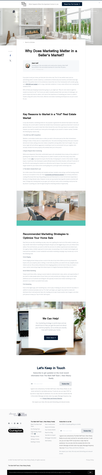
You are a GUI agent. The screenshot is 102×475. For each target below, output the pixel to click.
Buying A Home (35, 436)
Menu (77, 11)
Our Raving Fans (44, 11)
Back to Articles (30, 42)
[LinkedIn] (14, 423)
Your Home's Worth (50, 430)
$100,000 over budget (31, 84)
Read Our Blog (49, 432)
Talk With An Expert (50, 435)
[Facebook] (9, 423)
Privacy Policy (90, 460)
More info (73, 472)
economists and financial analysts (54, 174)
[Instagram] (20, 423)
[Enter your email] (46, 384)
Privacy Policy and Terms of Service (52, 398)
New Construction (50, 424)
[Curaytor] (15, 432)
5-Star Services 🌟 (31, 11)
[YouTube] (17, 423)
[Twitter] (11, 423)
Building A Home (35, 442)
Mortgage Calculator (50, 438)
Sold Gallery (48, 440)
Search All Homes (50, 427)
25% (32, 159)
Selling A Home (35, 439)
